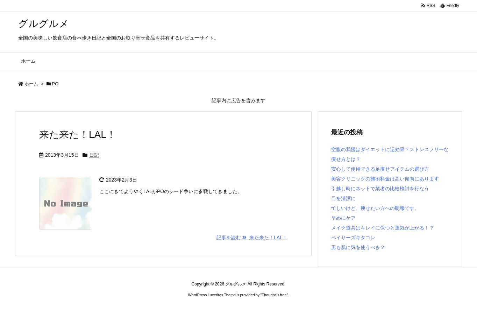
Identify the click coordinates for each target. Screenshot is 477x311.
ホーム (31, 83)
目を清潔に (343, 198)
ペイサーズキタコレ (353, 237)
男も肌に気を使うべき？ (358, 247)
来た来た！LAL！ (77, 134)
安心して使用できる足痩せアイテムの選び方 (380, 169)
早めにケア (343, 218)
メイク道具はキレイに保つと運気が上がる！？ (382, 228)
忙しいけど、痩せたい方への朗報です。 (375, 208)
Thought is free (274, 295)
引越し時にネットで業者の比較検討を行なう (380, 188)
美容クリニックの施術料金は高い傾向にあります (385, 179)
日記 (94, 155)
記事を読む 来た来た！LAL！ (251, 237)
